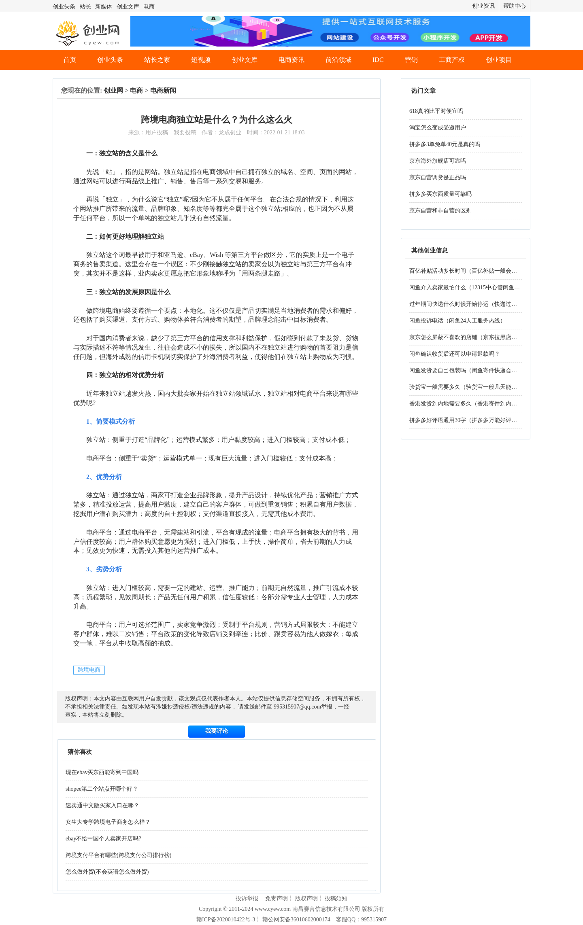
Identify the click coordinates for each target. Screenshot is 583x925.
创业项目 (499, 59)
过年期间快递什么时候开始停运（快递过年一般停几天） (480, 304)
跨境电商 (89, 670)
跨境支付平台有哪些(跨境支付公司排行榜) (118, 855)
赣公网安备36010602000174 (296, 920)
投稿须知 (336, 898)
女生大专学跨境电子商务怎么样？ (108, 822)
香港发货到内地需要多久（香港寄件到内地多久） (471, 404)
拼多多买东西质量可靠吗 (440, 194)
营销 (411, 59)
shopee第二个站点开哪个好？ (102, 789)
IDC (378, 59)
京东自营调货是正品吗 (437, 177)
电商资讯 (291, 59)
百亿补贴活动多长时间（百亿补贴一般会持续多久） (474, 271)
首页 (69, 59)
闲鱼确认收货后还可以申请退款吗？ (454, 354)
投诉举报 (247, 898)
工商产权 (452, 59)
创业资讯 (483, 6)
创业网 (113, 90)
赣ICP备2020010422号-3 (225, 920)
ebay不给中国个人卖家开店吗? (103, 839)
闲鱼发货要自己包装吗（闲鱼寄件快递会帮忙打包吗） (477, 370)
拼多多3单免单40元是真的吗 (444, 144)
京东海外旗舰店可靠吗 (437, 161)
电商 (149, 7)
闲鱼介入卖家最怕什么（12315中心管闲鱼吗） (467, 287)
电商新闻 (163, 90)
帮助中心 (514, 6)
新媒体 (103, 7)
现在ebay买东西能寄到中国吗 (102, 772)
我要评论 (216, 731)
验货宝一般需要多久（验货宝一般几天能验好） (468, 387)
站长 (85, 7)
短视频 (201, 59)
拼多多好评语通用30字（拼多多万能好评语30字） (471, 420)
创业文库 (128, 7)
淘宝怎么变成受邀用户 (437, 128)
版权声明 (306, 898)
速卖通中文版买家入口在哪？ (102, 805)
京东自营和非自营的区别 (440, 211)
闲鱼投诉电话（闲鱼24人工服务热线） (457, 321)
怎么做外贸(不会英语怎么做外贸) (107, 872)
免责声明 (276, 898)
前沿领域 (338, 59)
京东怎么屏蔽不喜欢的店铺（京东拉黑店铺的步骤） (474, 337)
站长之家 (157, 59)
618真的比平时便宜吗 (436, 111)
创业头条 (64, 7)
